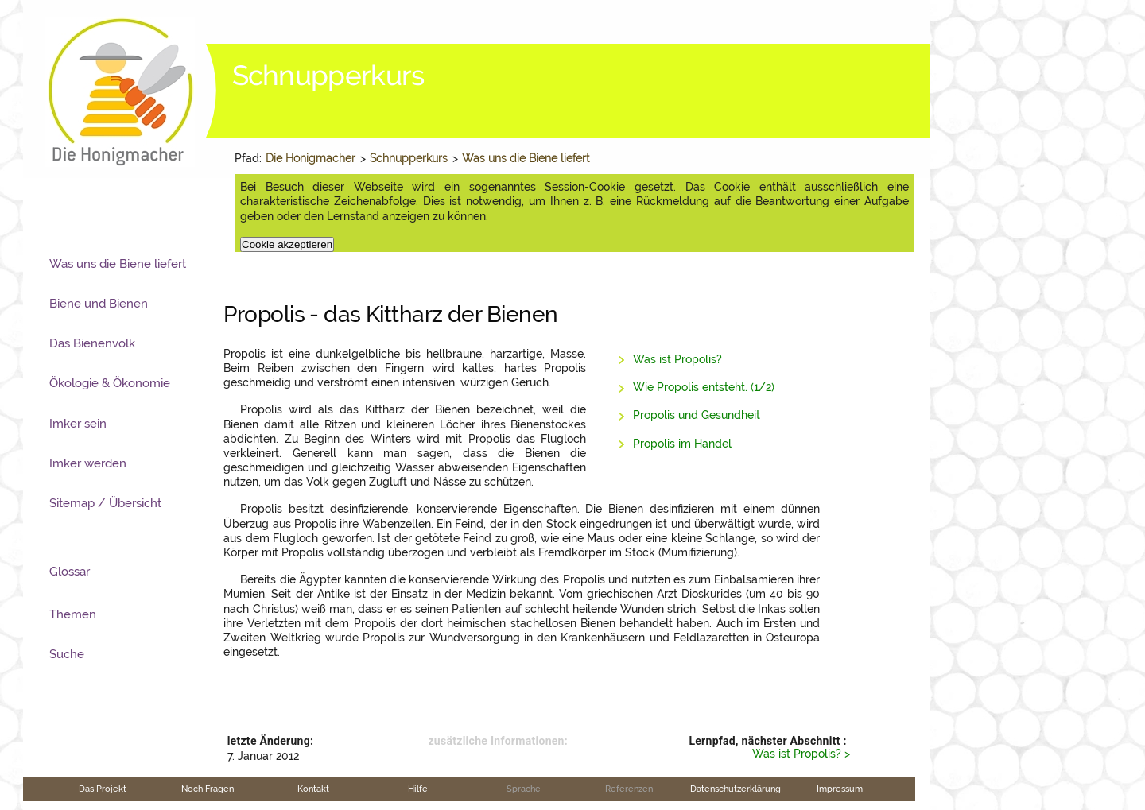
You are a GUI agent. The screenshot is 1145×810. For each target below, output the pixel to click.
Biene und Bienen (98, 303)
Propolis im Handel (682, 443)
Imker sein (78, 424)
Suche (66, 654)
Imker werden (87, 463)
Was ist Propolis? (677, 359)
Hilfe (418, 788)
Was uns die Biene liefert (525, 158)
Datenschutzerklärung (735, 788)
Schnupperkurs (409, 158)
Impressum (840, 788)
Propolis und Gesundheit (696, 415)
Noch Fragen (207, 788)
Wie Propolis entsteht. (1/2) (703, 387)
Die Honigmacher (310, 158)
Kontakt (313, 788)
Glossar (69, 571)
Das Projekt (102, 788)
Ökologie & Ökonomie (109, 383)
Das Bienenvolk (92, 343)
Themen (72, 614)
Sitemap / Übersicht (105, 503)
